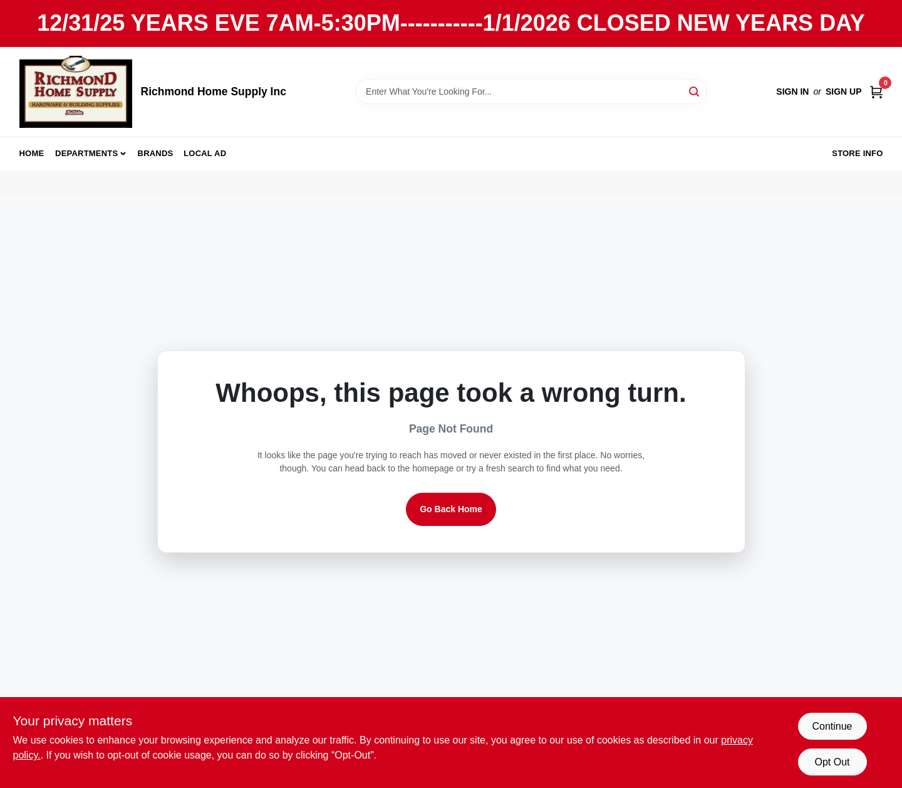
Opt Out (831, 762)
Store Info (857, 153)
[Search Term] (531, 91)
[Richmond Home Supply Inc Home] (75, 92)
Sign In (792, 92)
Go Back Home (451, 509)
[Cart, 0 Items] (876, 91)
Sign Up (844, 92)
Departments (86, 153)
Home (31, 153)
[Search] (695, 90)
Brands (156, 153)
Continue (832, 726)
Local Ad (205, 153)
